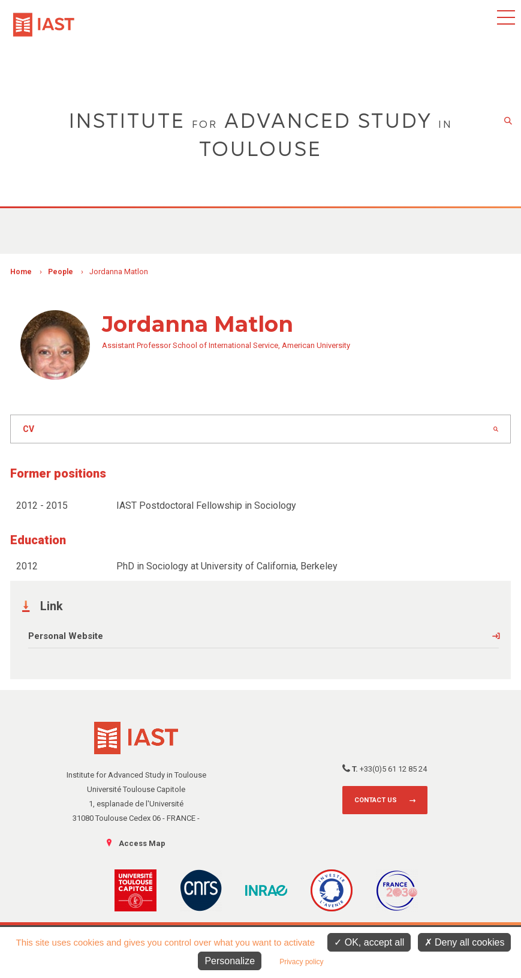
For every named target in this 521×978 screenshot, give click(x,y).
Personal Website (65, 636)
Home (21, 272)
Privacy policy (301, 962)
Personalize (229, 961)
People (60, 272)
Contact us (375, 800)
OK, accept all (369, 942)
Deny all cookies (464, 942)
